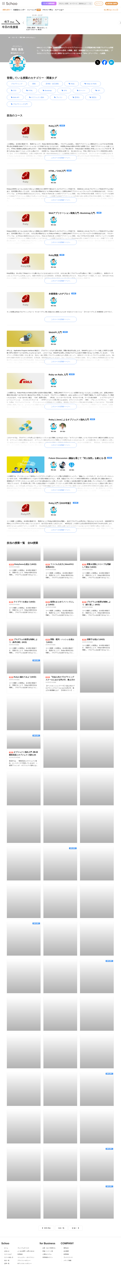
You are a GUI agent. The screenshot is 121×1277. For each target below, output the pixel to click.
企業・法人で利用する (48, 1241)
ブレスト (58, 97)
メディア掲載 (67, 1253)
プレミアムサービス (23, 1241)
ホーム (6, 1241)
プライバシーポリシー (24, 1253)
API (98, 90)
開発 (34, 84)
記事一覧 (6, 1256)
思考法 (76, 97)
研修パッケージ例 (47, 1244)
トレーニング (34, 10)
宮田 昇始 (46, 1221)
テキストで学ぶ (47, 10)
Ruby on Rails (90, 84)
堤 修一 (75, 1221)
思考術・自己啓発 (52, 84)
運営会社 (66, 1241)
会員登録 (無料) (111, 3)
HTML (29, 90)
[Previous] (23, 23)
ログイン (99, 3)
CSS (13, 90)
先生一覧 (61, 1221)
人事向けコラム (47, 1247)
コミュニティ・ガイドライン (26, 1250)
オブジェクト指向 (36, 97)
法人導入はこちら (111, 10)
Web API (15, 97)
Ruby (71, 84)
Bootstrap (47, 90)
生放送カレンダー (19, 10)
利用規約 (20, 1247)
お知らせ (6, 1244)
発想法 (93, 97)
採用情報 (66, 1247)
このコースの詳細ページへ (60, 158)
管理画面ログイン (47, 1250)
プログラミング (16, 84)
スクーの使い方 (8, 1250)
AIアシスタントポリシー (25, 1256)
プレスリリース (68, 1250)
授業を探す (7, 10)
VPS (64, 90)
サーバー (81, 90)
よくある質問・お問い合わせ (26, 1244)
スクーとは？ (59, 10)
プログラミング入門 (19, 104)
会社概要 (66, 1244)
